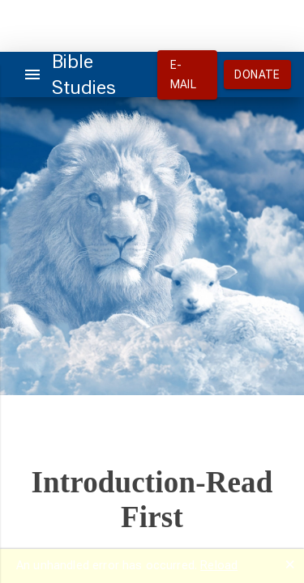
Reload (219, 565)
